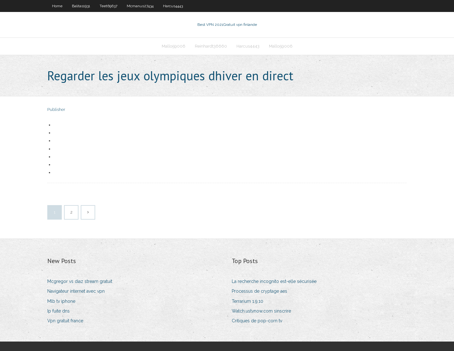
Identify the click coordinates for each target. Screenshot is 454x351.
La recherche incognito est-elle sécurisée (274, 281)
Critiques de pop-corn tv (257, 320)
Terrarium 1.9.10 (247, 301)
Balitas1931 (81, 6)
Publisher (56, 109)
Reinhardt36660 (211, 46)
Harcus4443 (173, 6)
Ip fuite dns (58, 311)
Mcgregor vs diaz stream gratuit (79, 281)
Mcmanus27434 (140, 6)
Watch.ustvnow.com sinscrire (261, 311)
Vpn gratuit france (65, 320)
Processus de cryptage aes (259, 291)
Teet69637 (108, 6)
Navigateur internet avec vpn (76, 291)
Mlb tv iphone (61, 301)
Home (57, 6)
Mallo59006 (173, 46)
